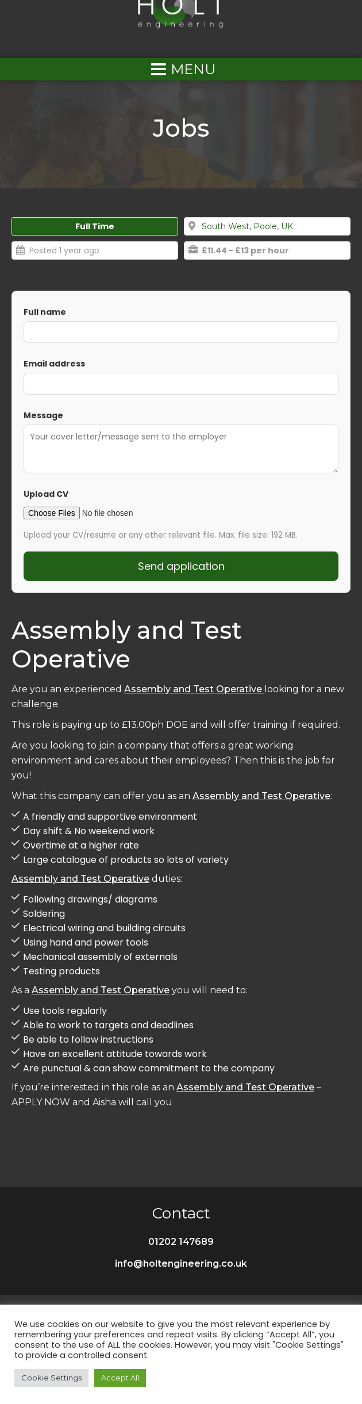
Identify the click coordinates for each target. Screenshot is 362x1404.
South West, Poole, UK (247, 226)
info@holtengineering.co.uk (181, 1263)
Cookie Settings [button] (51, 1377)
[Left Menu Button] (181, 69)
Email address (54, 363)
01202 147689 (181, 1241)
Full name (45, 312)
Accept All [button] (120, 1377)
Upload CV (46, 494)
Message (43, 415)
